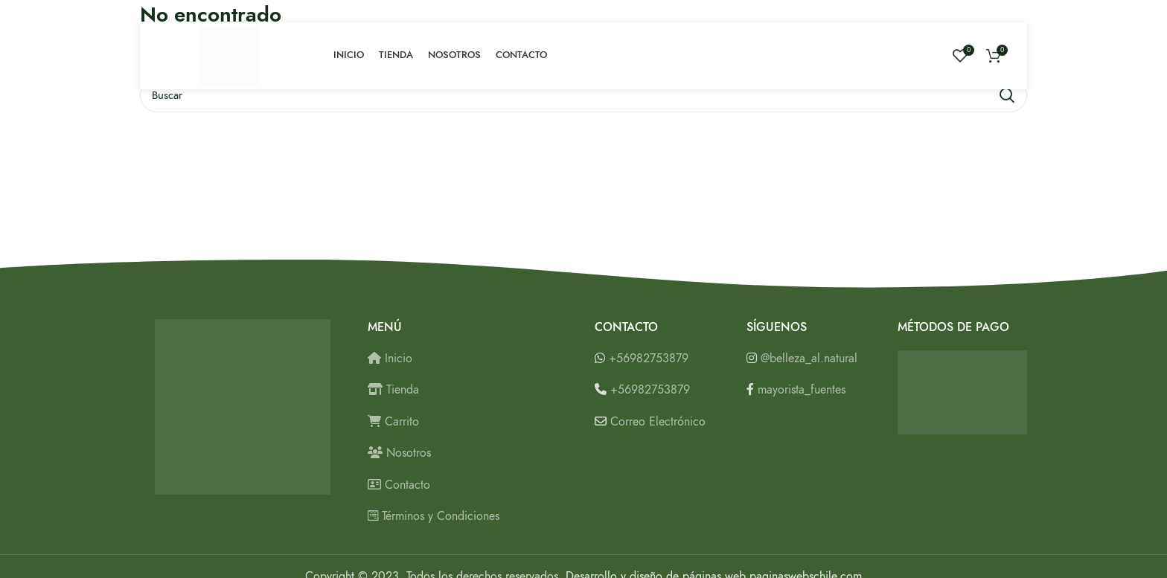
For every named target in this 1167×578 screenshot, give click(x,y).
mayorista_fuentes (801, 390)
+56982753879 (648, 358)
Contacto (399, 485)
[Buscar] (583, 95)
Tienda (393, 390)
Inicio (390, 358)
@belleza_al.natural (809, 358)
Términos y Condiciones (433, 516)
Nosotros (399, 453)
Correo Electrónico (658, 422)
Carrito (393, 422)
